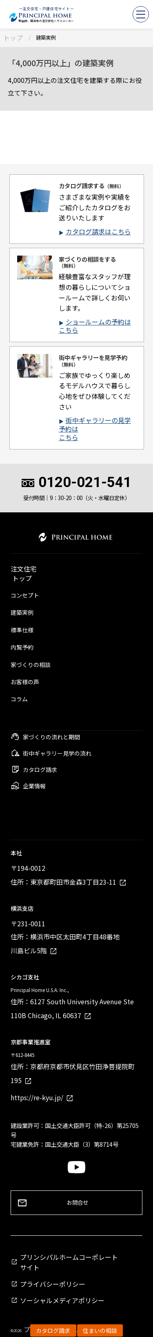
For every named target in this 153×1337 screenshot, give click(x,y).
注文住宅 (24, 570)
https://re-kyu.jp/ (37, 1097)
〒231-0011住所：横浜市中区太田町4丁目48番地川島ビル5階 (65, 937)
